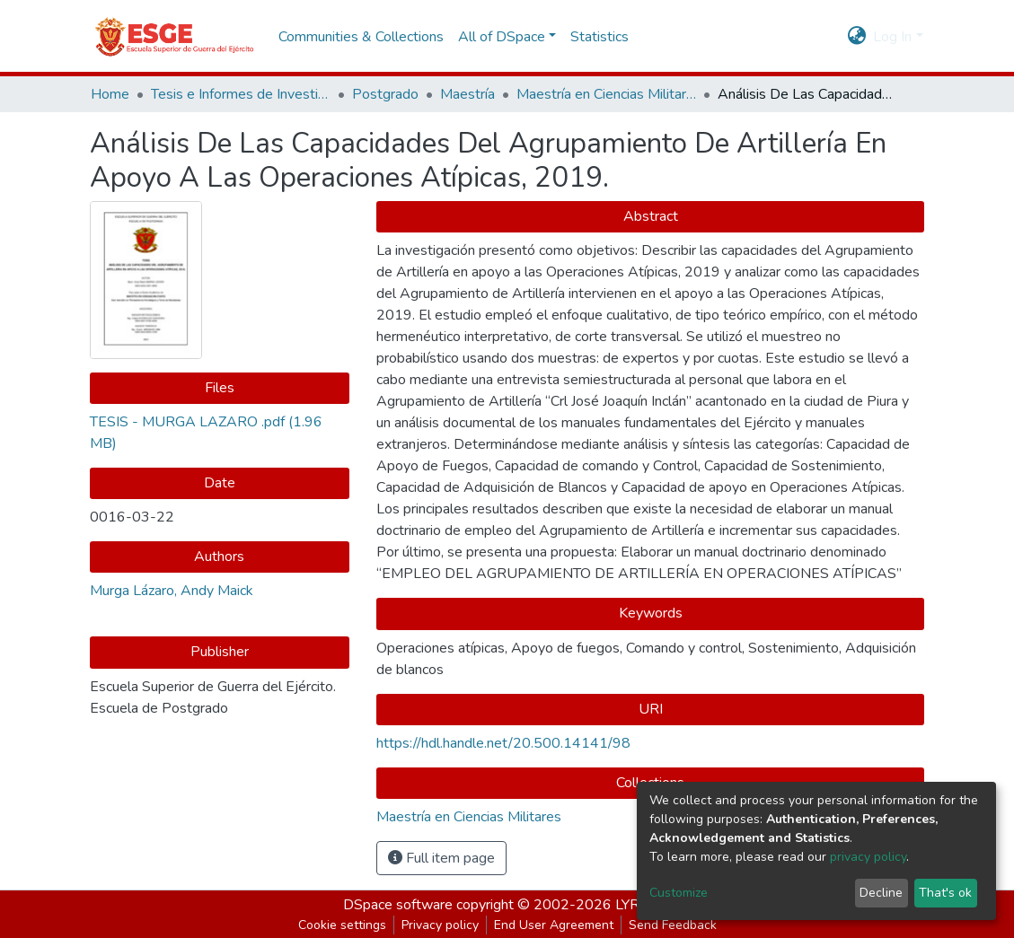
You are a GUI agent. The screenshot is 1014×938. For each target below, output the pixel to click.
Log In (892, 37)
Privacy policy (440, 925)
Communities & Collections (361, 37)
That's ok (945, 892)
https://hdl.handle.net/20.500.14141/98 (503, 743)
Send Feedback (673, 925)
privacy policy (868, 856)
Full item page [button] (441, 858)
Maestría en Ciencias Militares (606, 94)
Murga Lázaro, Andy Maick (171, 590)
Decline (881, 892)
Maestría (467, 94)
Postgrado (385, 94)
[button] (856, 37)
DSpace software (398, 905)
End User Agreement (553, 925)
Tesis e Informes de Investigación (241, 94)
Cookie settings (342, 925)
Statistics (599, 37)
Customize (678, 892)
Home (110, 94)
